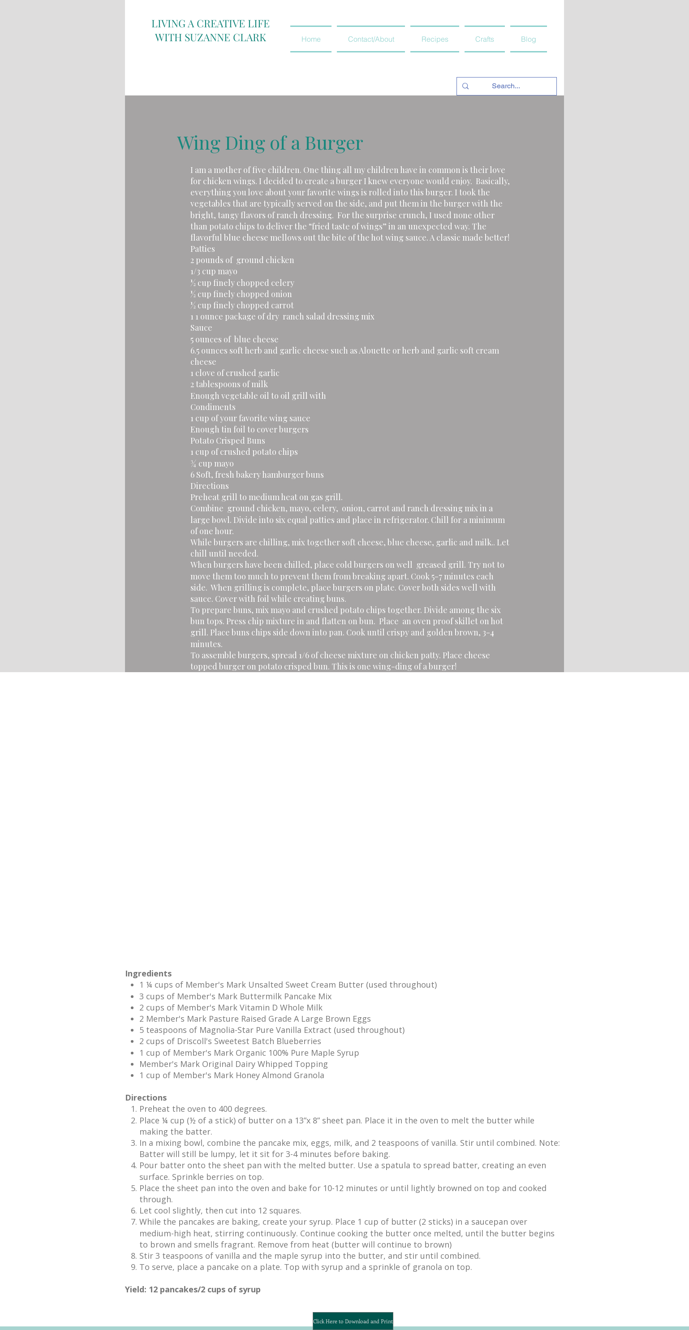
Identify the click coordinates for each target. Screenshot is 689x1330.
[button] (435, 39)
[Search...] (506, 86)
